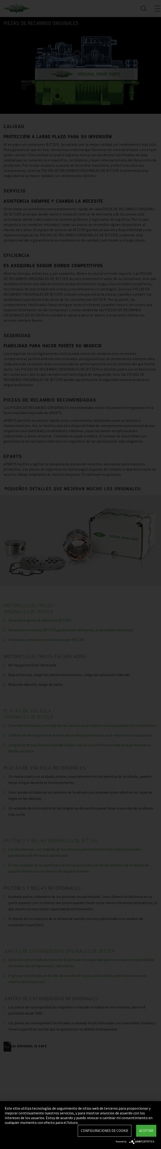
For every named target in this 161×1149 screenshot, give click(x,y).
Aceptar (146, 1130)
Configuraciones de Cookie (104, 1130)
